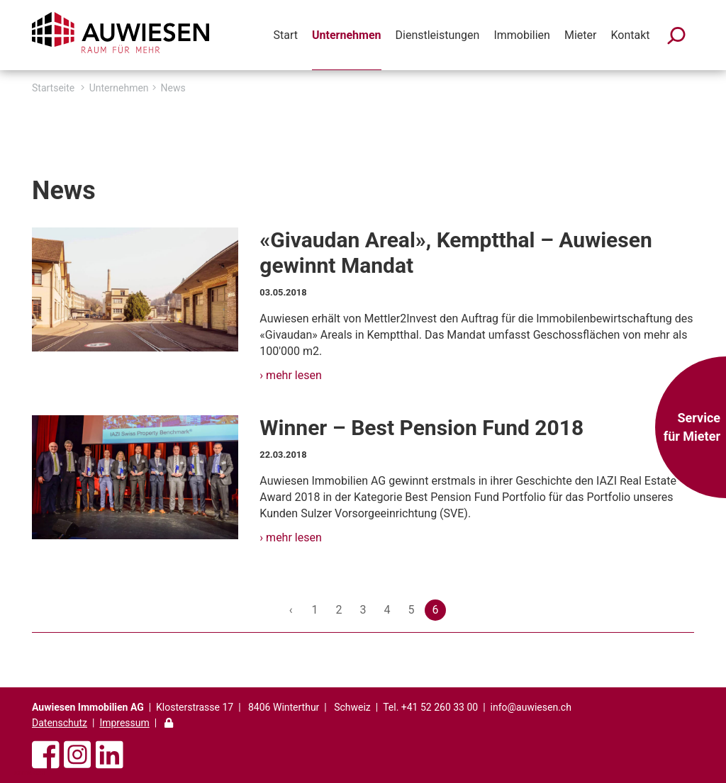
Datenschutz (59, 722)
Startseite (53, 88)
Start (286, 35)
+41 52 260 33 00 (439, 707)
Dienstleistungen (438, 35)
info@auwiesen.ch (531, 707)
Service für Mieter (692, 427)
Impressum (124, 722)
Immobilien (521, 35)
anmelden (29, 773)
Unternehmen (346, 35)
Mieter (580, 35)
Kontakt (629, 35)
